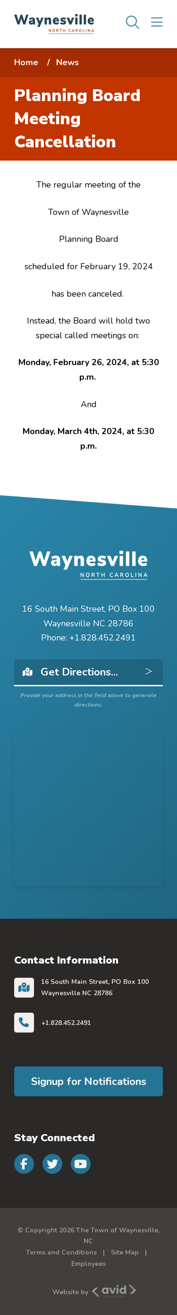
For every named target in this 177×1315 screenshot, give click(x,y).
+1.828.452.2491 (66, 1022)
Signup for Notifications (88, 1081)
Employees (88, 1263)
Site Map (125, 1252)
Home (26, 62)
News (67, 62)
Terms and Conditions (61, 1252)
